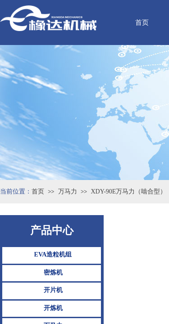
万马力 (67, 191)
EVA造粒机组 (53, 254)
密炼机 (53, 272)
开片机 (53, 290)
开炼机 (53, 308)
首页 (38, 191)
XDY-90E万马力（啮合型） (128, 191)
